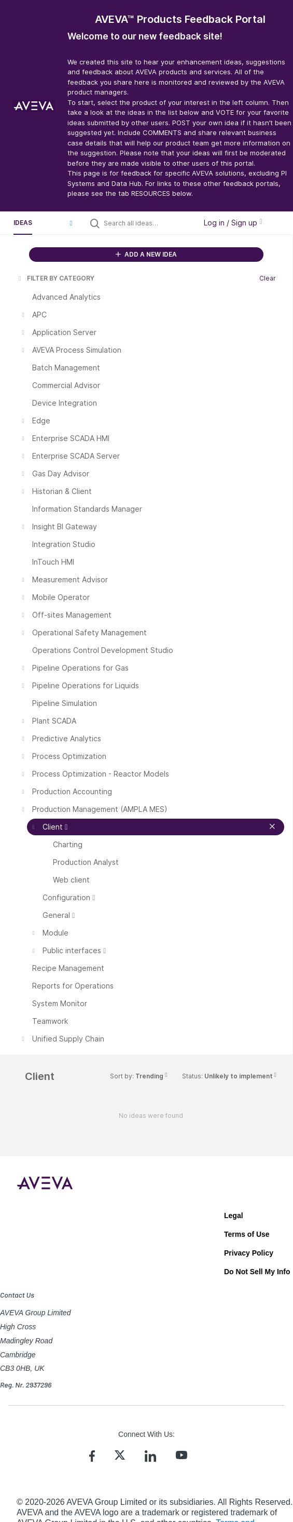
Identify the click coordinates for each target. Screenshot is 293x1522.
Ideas (22, 222)
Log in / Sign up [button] (233, 222)
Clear (267, 278)
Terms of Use (247, 1234)
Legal (233, 1215)
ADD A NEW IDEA (146, 254)
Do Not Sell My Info (257, 1271)
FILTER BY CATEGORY (55, 278)
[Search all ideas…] (148, 223)
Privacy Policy (248, 1253)
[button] (71, 223)
